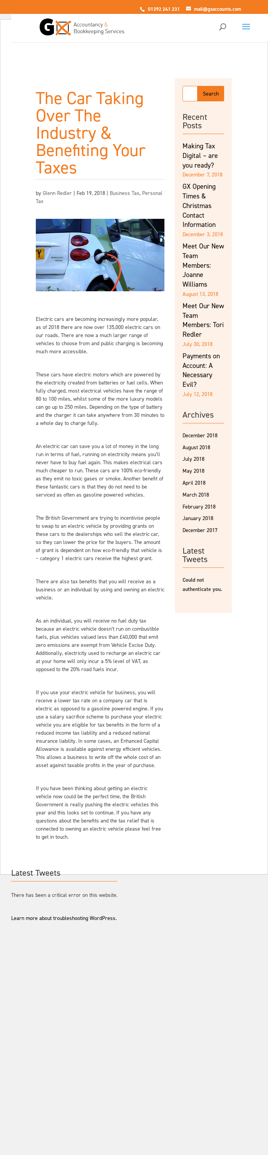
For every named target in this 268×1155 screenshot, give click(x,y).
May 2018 (193, 471)
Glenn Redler (57, 193)
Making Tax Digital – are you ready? (200, 155)
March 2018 (196, 495)
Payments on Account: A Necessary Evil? (201, 370)
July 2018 (193, 459)
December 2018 (200, 435)
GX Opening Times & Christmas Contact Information (199, 205)
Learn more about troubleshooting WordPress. (64, 918)
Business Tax (124, 193)
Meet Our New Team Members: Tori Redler (203, 320)
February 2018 (199, 506)
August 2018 (196, 447)
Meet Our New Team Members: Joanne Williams (203, 265)
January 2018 (198, 518)
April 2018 (194, 483)
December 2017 (200, 530)
